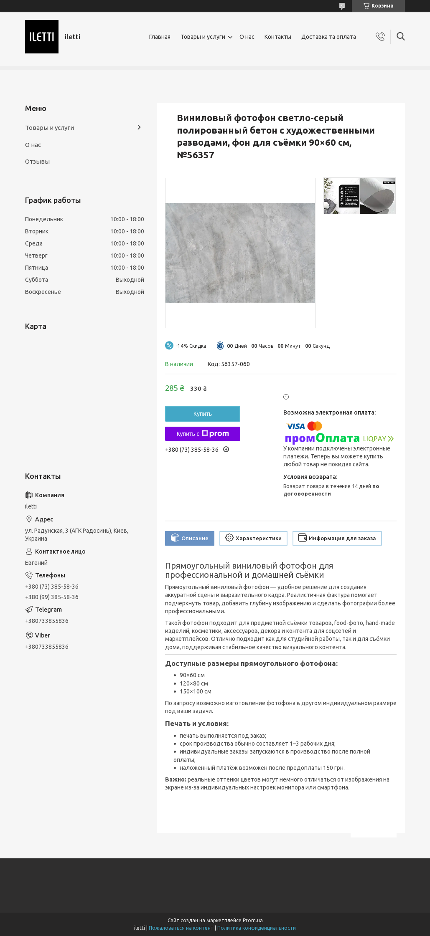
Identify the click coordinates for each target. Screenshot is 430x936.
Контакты (278, 36)
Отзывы (37, 161)
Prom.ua (253, 920)
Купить (202, 413)
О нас (246, 36)
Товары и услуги (203, 36)
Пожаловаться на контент (181, 928)
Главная (159, 36)
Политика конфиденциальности (256, 928)
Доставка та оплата (328, 36)
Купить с (202, 434)
